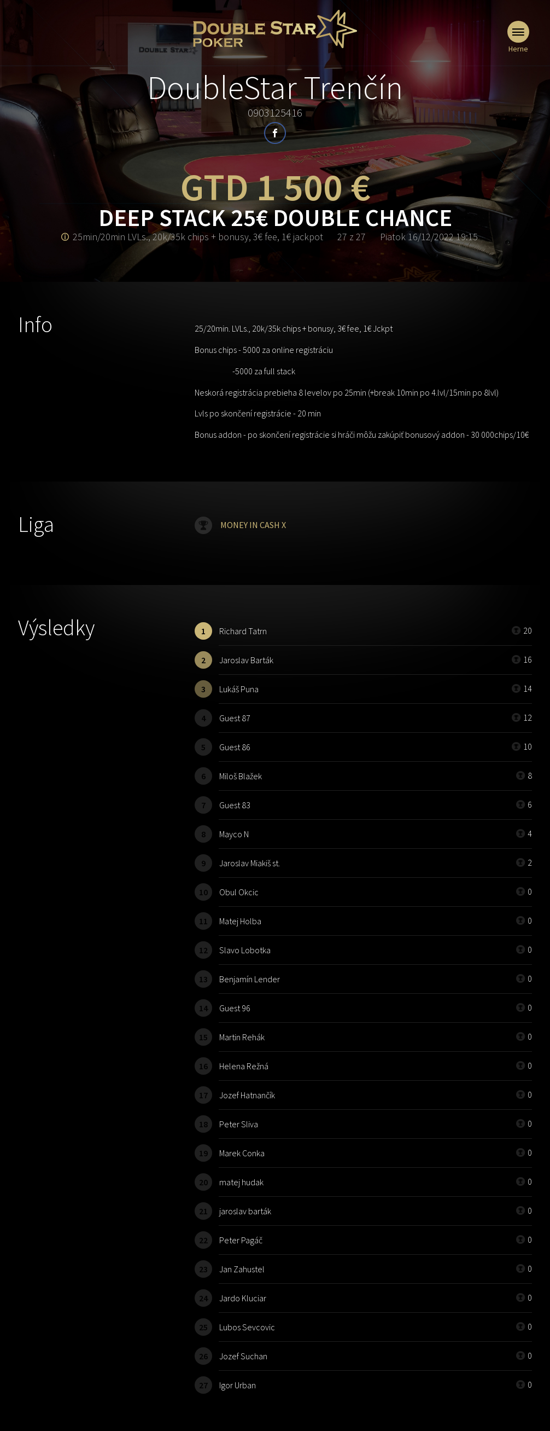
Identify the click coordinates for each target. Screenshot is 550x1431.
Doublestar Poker (275, 29)
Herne (518, 37)
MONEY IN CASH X (253, 524)
